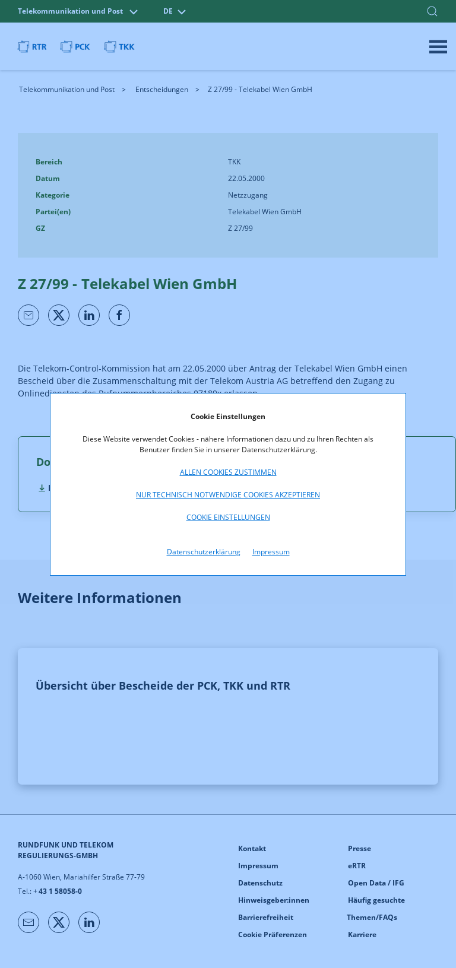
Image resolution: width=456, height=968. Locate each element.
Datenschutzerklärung (203, 552)
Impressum (271, 552)
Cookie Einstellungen (228, 517)
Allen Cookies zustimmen (228, 472)
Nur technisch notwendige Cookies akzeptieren (228, 495)
